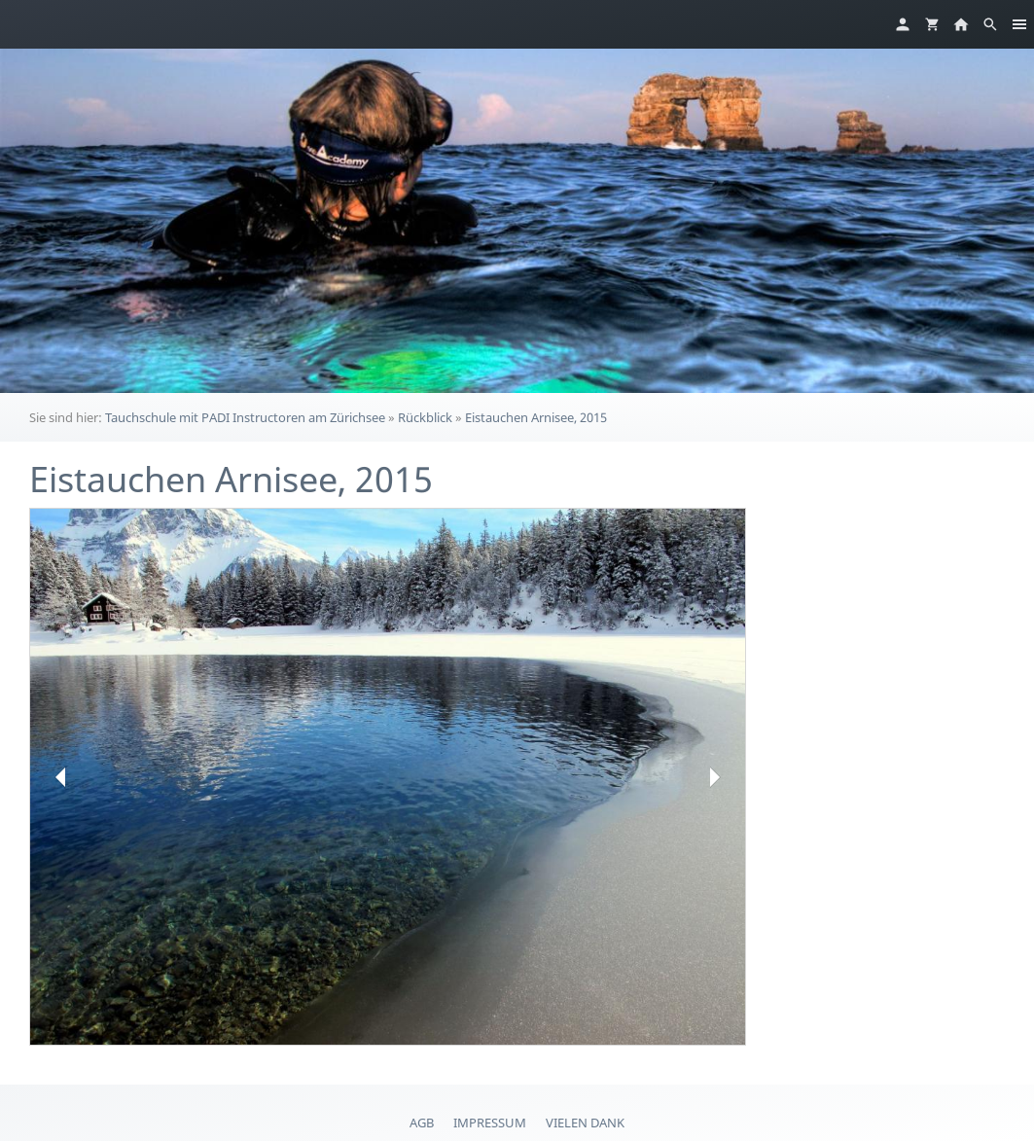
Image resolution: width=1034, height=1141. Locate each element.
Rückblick (425, 417)
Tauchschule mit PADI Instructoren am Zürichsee (245, 417)
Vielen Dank (585, 1122)
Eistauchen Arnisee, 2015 (536, 417)
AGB (422, 1122)
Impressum (489, 1122)
